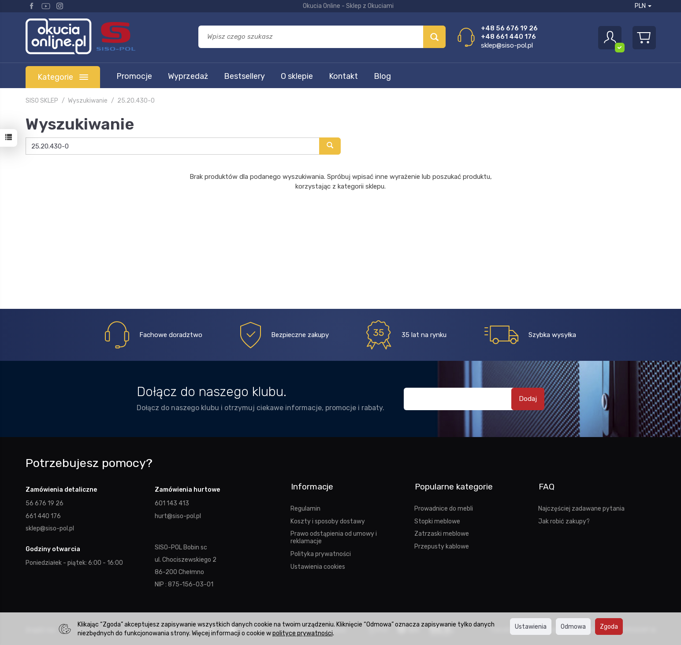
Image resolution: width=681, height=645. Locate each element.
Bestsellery (244, 76)
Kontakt (343, 76)
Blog (382, 76)
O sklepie (297, 76)
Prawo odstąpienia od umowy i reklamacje (333, 536)
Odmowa (573, 626)
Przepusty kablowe (441, 545)
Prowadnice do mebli (443, 507)
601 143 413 (172, 503)
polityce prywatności (302, 633)
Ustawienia (531, 626)
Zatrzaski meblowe (441, 532)
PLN (643, 6)
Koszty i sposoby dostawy (327, 519)
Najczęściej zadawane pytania (581, 507)
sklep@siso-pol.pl (507, 45)
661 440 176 (43, 515)
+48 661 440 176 (508, 37)
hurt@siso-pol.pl (178, 515)
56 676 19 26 (44, 503)
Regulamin (305, 507)
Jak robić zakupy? (564, 519)
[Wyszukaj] (434, 37)
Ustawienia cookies (317, 565)
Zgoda (609, 626)
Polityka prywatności (320, 552)
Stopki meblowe (437, 519)
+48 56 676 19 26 (509, 28)
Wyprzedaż (188, 76)
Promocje (134, 76)
